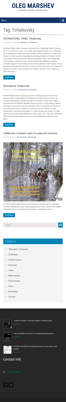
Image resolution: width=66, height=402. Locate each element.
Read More (9, 77)
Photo (10, 286)
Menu (3, 20)
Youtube (11, 297)
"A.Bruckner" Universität (18, 249)
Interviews (12, 265)
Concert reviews (15, 260)
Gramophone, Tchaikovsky (16, 85)
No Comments (22, 42)
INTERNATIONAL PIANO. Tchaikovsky (22, 38)
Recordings (32, 137)
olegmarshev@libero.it (15, 372)
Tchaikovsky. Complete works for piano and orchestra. (30, 133)
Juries (10, 270)
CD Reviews (32, 42)
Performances (14, 281)
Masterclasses (14, 276)
